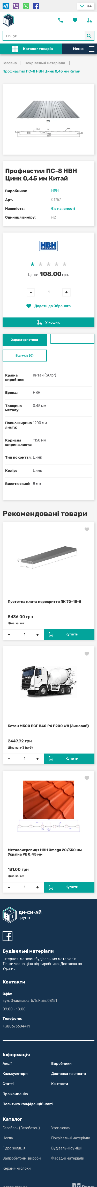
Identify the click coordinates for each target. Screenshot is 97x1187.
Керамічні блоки (17, 1168)
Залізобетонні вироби (22, 1158)
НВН (55, 191)
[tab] (72, 339)
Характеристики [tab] (24, 340)
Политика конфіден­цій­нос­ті (28, 1104)
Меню (83, 49)
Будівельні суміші (66, 1148)
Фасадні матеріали (67, 1158)
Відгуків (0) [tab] (25, 355)
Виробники (61, 1063)
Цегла (8, 1138)
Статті (8, 1084)
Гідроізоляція (14, 1148)
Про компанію (15, 1094)
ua (89, 6)
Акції (7, 1063)
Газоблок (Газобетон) (21, 1128)
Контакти (59, 1084)
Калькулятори (15, 1074)
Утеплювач (60, 1128)
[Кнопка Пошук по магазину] (89, 36)
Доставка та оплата (68, 1074)
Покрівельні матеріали (70, 1138)
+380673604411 (16, 1026)
